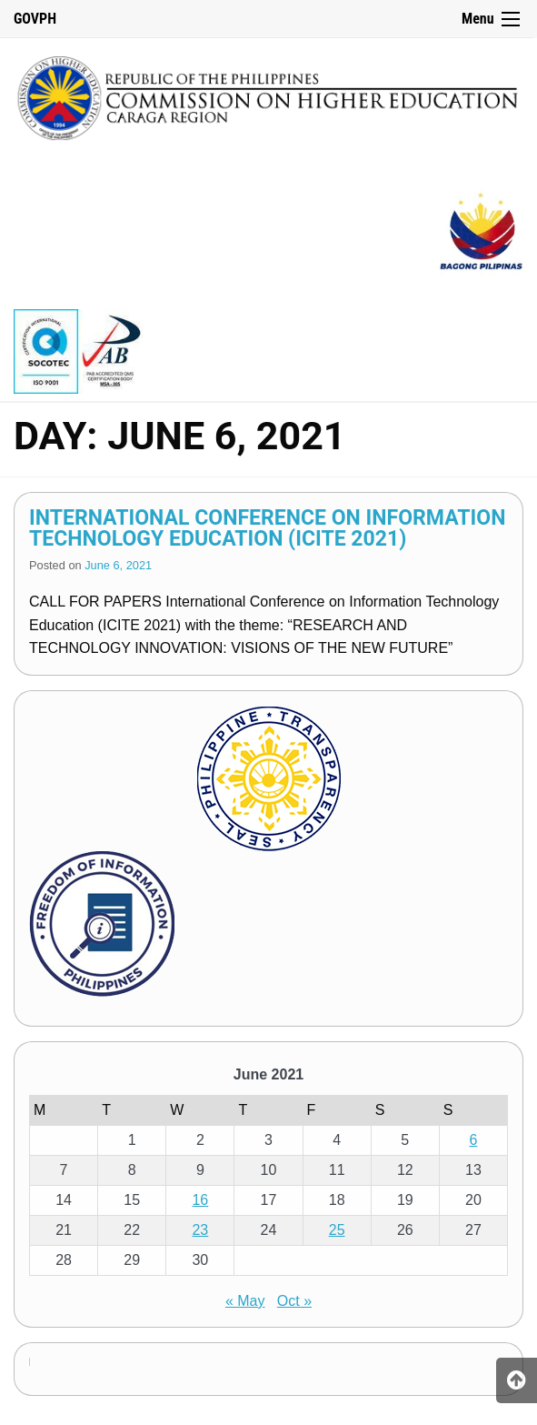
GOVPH (35, 18)
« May (245, 1301)
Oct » (294, 1301)
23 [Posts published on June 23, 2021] (200, 1230)
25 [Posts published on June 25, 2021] (337, 1230)
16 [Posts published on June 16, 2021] (200, 1200)
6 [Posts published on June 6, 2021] (473, 1140)
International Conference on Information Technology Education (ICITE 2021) (267, 528)
